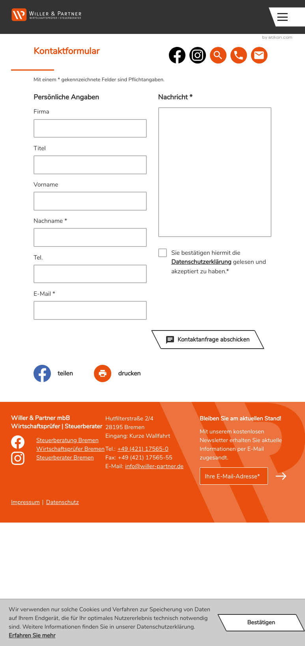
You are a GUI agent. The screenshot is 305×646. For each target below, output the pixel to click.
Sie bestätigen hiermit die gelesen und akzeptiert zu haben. (218, 385)
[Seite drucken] (128, 496)
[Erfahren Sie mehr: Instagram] (17, 586)
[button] (188, 17)
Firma (41, 235)
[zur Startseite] (46, 14)
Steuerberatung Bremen (67, 564)
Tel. (38, 381)
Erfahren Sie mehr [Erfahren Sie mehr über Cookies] (32, 636)
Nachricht (175, 220)
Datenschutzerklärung (201, 385)
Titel (40, 271)
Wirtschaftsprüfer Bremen (70, 573)
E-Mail (44, 417)
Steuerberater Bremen (65, 581)
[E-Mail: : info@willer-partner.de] (261, 178)
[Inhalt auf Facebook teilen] (64, 496)
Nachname (50, 344)
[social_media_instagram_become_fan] (197, 178)
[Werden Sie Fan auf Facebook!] (177, 178)
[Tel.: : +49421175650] (143, 572)
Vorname (46, 308)
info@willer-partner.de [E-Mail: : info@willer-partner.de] (154, 590)
